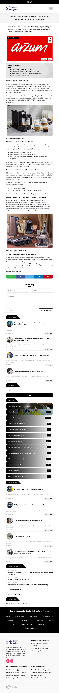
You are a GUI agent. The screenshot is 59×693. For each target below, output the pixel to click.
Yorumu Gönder (46, 310)
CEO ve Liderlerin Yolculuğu (39, 678)
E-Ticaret (20, 687)
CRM (26, 687)
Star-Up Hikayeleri (36, 675)
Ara (30, 395)
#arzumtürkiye (39, 620)
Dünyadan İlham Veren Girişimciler (42, 672)
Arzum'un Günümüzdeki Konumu (18, 76)
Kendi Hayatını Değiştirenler (15, 670)
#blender (51, 620)
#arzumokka (33, 616)
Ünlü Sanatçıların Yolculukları (15, 678)
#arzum (7, 616)
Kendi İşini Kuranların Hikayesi (15, 675)
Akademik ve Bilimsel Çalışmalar (16, 672)
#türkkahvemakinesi (48, 616)
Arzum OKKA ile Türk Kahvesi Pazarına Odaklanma (25, 73)
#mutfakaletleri (12, 620)
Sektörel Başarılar (13, 38)
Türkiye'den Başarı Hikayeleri (40, 670)
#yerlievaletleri (26, 620)
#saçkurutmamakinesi (27, 624)
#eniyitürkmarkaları (43, 624)
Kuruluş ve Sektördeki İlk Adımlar (20, 69)
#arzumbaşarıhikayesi (31, 628)
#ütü (14, 624)
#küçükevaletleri (19, 616)
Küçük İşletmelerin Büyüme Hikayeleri (39, 644)
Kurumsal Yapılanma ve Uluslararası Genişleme (24, 71)
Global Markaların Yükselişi (39, 648)
